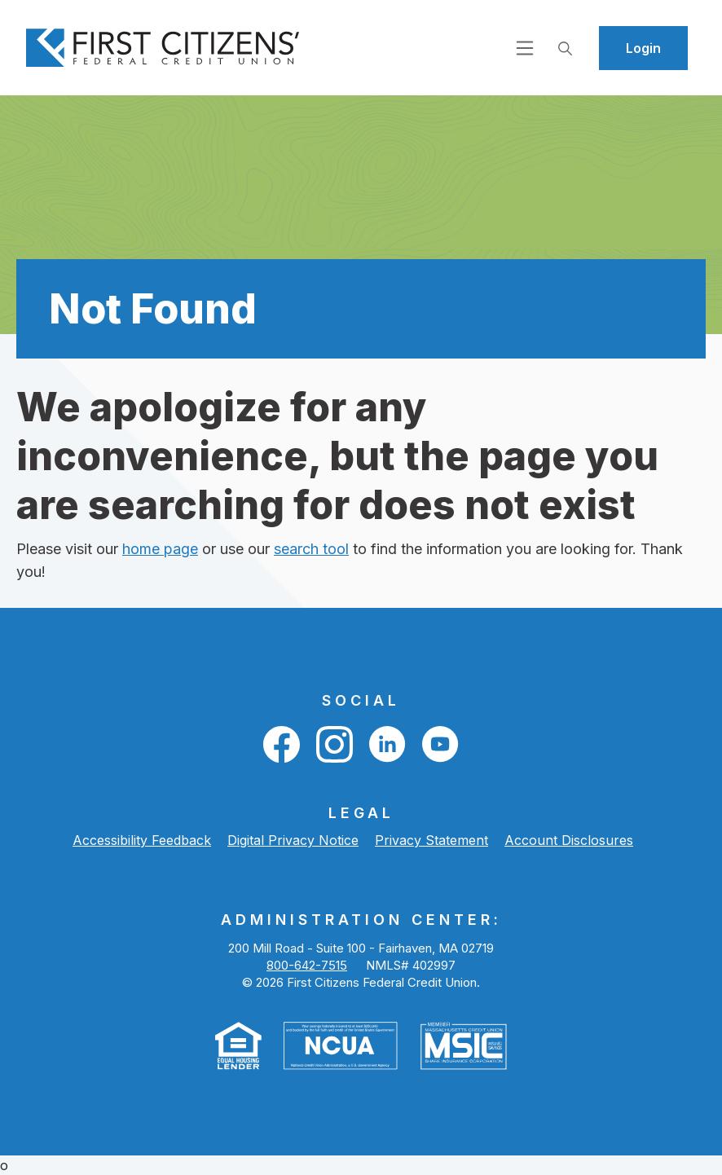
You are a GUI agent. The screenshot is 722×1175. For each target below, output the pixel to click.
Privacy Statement (431, 840)
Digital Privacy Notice (293, 840)
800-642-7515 (306, 965)
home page (160, 548)
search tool (311, 548)
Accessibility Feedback (142, 840)
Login (643, 48)
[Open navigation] (524, 47)
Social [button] (361, 700)
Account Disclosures (568, 840)
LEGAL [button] (361, 812)
